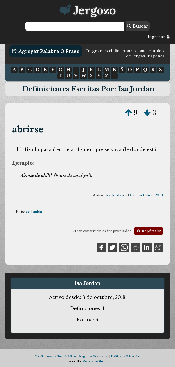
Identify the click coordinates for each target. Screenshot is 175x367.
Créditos (70, 356)
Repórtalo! (148, 231)
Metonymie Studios (95, 361)
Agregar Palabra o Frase (45, 51)
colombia (34, 211)
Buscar (137, 26)
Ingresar (159, 36)
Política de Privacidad (126, 356)
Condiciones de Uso (48, 356)
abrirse (27, 129)
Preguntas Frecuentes (93, 356)
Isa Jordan (114, 195)
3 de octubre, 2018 (146, 195)
